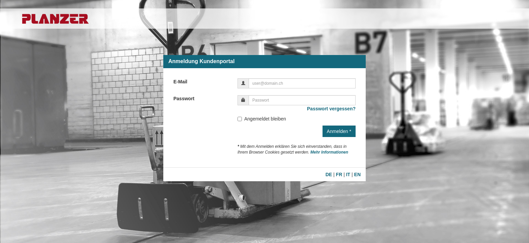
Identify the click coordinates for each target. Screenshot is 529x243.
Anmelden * (339, 131)
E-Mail (180, 81)
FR (339, 174)
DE (329, 174)
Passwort (183, 98)
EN (357, 174)
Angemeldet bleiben (262, 119)
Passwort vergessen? (331, 108)
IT (348, 174)
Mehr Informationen (329, 152)
